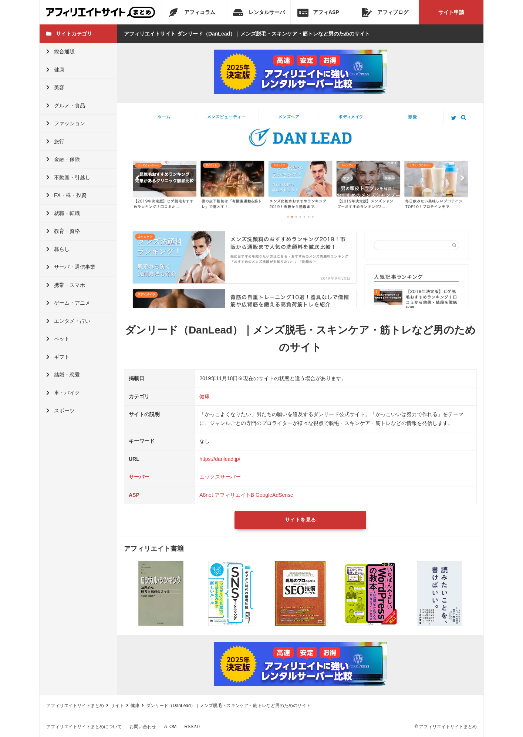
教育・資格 (63, 231)
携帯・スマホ (65, 285)
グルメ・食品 (65, 105)
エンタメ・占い (68, 321)
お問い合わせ (142, 726)
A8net (206, 495)
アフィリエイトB (234, 495)
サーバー (139, 477)
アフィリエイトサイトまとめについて (84, 726)
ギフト (58, 357)
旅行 (55, 141)
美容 (55, 87)
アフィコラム (192, 12)
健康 (55, 70)
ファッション (65, 123)
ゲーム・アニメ (68, 303)
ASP (134, 495)
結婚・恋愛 (63, 375)
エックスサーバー (220, 477)
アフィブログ (385, 12)
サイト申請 (451, 12)
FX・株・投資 (66, 195)
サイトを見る (300, 520)
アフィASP (318, 12)
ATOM (170, 726)
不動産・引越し (68, 177)
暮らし (58, 249)
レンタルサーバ (259, 12)
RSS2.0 (192, 726)
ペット (58, 339)
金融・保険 (63, 159)
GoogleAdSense (274, 495)
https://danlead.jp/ (219, 459)
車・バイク (63, 393)
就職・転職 (63, 213)
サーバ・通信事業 (70, 267)
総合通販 (60, 51)
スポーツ (60, 410)
